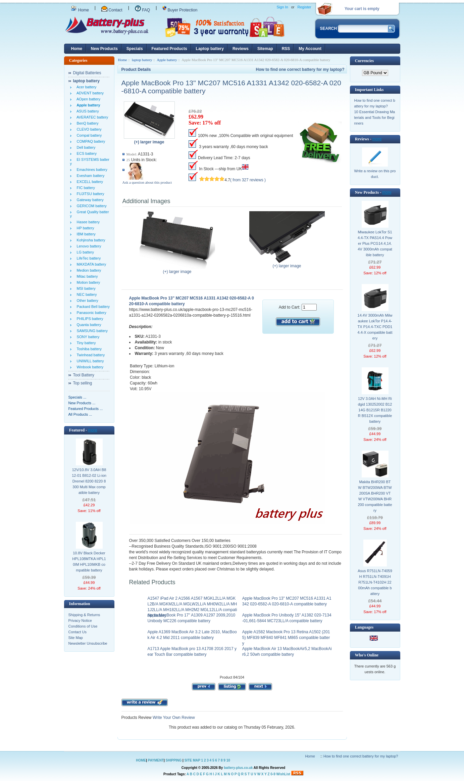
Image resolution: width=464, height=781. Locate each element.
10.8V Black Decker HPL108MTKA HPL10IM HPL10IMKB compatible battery (89, 561)
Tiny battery (85, 343)
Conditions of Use (83, 626)
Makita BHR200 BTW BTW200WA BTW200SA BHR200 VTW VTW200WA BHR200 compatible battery (375, 496)
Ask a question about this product (147, 182)
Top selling (82, 383)
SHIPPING (174, 760)
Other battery (86, 300)
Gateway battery (89, 200)
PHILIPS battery (89, 319)
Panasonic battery (90, 313)
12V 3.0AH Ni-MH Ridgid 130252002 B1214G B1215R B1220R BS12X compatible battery (375, 410)
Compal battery (88, 135)
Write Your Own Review (173, 717)
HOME (141, 760)
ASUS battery (87, 111)
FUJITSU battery (89, 194)
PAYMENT (156, 760)
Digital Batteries (87, 73)
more (92, 430)
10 (228, 760)
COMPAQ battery (90, 141)
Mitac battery (86, 276)
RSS (286, 48)
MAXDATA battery (90, 264)
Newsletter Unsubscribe (87, 643)
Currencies (364, 60)
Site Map (75, 638)
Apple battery (167, 60)
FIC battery (85, 188)
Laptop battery (210, 48)
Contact (111, 10)
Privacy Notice (80, 620)
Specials (134, 48)
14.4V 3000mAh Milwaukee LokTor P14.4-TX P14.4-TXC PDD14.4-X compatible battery (375, 326)
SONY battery (87, 337)
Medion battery (88, 270)
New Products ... (82, 403)
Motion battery (87, 282)
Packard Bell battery (92, 307)
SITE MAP (192, 760)
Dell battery (85, 147)
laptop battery (142, 60)
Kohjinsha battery (90, 240)
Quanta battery (88, 325)
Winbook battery (89, 367)
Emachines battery (91, 170)
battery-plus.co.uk (238, 768)
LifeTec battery (88, 258)
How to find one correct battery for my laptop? (300, 69)
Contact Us (77, 632)
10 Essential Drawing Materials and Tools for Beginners (374, 117)
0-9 (272, 774)
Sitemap (265, 48)
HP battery (84, 228)
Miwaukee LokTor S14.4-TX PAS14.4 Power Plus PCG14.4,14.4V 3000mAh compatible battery (375, 243)
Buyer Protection (179, 10)
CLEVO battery (88, 129)
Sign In (282, 7)
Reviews (241, 48)
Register (304, 7)
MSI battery (85, 288)
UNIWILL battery (89, 361)
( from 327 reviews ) (248, 180)
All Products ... (80, 414)
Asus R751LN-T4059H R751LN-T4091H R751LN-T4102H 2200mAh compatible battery (375, 582)
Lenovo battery (88, 246)
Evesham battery (90, 176)
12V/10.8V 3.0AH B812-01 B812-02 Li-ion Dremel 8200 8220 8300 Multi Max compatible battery (89, 481)
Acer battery (86, 87)
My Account (310, 48)
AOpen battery (87, 99)
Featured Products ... (85, 409)
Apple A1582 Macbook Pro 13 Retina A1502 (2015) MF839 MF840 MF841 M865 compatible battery (286, 638)
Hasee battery (87, 222)
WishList (283, 774)
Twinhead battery (90, 355)
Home (80, 10)
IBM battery (85, 234)
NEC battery (86, 294)
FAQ (142, 10)
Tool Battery (83, 375)
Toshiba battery (88, 349)
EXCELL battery (89, 182)
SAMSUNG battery (91, 331)
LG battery (84, 252)
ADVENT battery (89, 93)
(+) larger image (177, 269)
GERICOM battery (91, 206)
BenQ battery (87, 123)
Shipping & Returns (84, 615)
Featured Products (169, 48)
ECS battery (86, 153)
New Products (104, 48)
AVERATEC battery (91, 117)
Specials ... (77, 397)
